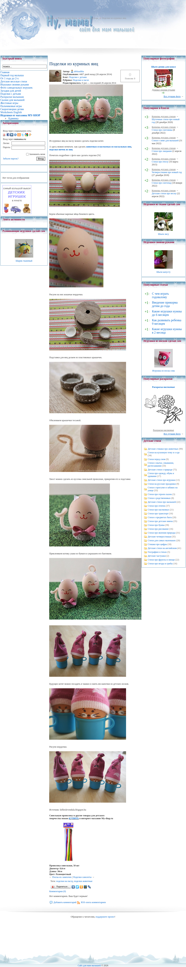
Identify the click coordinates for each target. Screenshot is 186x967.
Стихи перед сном (156, 459)
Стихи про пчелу (160, 161)
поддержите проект (105, 916)
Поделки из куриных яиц (114, 18)
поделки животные (83, 881)
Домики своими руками (163, 90)
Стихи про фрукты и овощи (161, 559)
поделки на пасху (64, 881)
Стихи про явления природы (162, 532)
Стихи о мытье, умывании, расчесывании (161, 464)
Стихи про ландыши (162, 151)
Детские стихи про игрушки (161, 480)
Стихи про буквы (156, 525)
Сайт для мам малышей (89, 965)
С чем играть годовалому (160, 295)
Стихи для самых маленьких (162, 540)
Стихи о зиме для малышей (165, 140)
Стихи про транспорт (158, 513)
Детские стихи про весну (164, 193)
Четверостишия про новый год (167, 172)
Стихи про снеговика (162, 130)
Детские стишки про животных (163, 449)
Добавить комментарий (64, 902)
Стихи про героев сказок (160, 494)
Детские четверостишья (159, 536)
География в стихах (157, 552)
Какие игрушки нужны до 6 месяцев (167, 313)
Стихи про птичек (156, 505)
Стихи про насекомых (158, 509)
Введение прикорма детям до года (165, 304)
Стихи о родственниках (159, 498)
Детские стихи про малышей (162, 502)
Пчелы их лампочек (61, 877)
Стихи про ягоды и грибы (160, 563)
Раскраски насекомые (163, 430)
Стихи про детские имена (160, 521)
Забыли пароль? (10, 158)
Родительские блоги (67, 18)
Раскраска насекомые (163, 387)
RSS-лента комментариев (93, 902)
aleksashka (79, 71)
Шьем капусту (163, 272)
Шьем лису (163, 234)
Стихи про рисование (158, 529)
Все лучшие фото (172, 96)
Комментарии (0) (57, 891)
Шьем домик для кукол (163, 66)
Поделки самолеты (82, 877)
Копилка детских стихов (164, 116)
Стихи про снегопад (161, 183)
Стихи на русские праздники (162, 484)
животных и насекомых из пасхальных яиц (108, 146)
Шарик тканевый (24, 260)
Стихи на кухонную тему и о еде (164, 452)
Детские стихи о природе (160, 469)
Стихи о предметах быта (160, 517)
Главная (50, 18)
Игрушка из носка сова (163, 370)
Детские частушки (157, 556)
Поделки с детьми (89, 18)
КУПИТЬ (74, 818)
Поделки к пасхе (81, 80)
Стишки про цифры (157, 544)
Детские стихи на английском (162, 548)
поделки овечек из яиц (61, 149)
